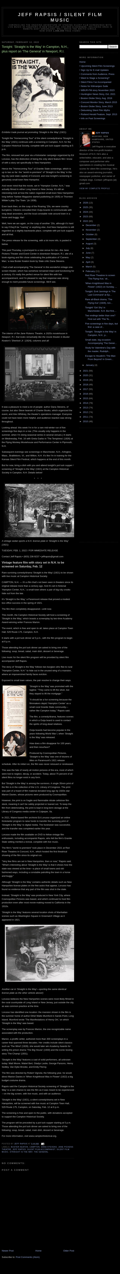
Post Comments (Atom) (28, 1257)
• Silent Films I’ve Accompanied (95, 82)
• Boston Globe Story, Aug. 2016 (95, 98)
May (88, 257)
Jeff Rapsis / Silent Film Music (60, 17)
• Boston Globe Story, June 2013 (96, 106)
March (89, 266)
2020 (86, 375)
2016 (86, 393)
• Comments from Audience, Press (96, 74)
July (88, 248)
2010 (86, 421)
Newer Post (8, 1250)
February (91, 271)
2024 (86, 212)
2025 (86, 207)
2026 (86, 202)
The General (41, 1152)
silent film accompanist (41, 1149)
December (91, 225)
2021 (86, 370)
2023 (86, 216)
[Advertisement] (93, 484)
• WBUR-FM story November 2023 (97, 90)
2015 (86, 398)
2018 (86, 384)
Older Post (68, 1250)
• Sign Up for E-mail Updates (94, 70)
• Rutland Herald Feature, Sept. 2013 (98, 114)
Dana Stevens (49, 1147)
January (90, 365)
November (91, 229)
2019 (86, 380)
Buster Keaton (19, 1147)
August (90, 243)
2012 (86, 412)
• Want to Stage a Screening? (94, 78)
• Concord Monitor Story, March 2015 (98, 102)
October (90, 234)
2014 (86, 403)
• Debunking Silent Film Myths (94, 110)
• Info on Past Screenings (92, 118)
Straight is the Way (21, 1152)
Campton (34, 1147)
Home (38, 1250)
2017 (86, 389)
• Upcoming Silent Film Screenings (97, 66)
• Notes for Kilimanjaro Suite (93, 86)
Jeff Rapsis (19, 1149)
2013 (86, 407)
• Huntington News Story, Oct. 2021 (97, 94)
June (88, 252)
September (92, 239)
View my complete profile (94, 188)
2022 (86, 221)
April (88, 262)
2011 (86, 416)
